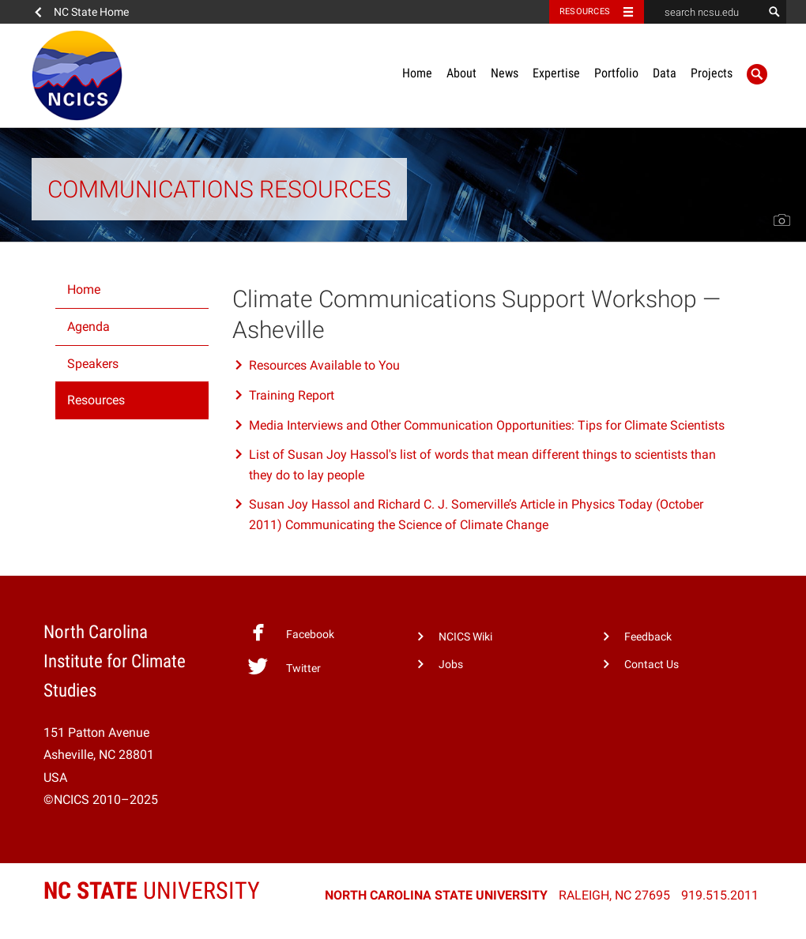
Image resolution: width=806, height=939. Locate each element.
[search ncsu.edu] (703, 12)
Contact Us (651, 664)
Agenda (88, 326)
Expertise (556, 73)
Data (664, 73)
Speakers (93, 363)
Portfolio (616, 73)
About (461, 73)
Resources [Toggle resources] (584, 11)
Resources (96, 400)
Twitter (284, 666)
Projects (712, 73)
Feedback (648, 637)
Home (417, 73)
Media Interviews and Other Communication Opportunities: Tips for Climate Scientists (487, 425)
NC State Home (91, 12)
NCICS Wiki (465, 637)
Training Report (291, 395)
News (504, 73)
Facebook (291, 633)
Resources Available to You (324, 365)
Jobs (451, 664)
